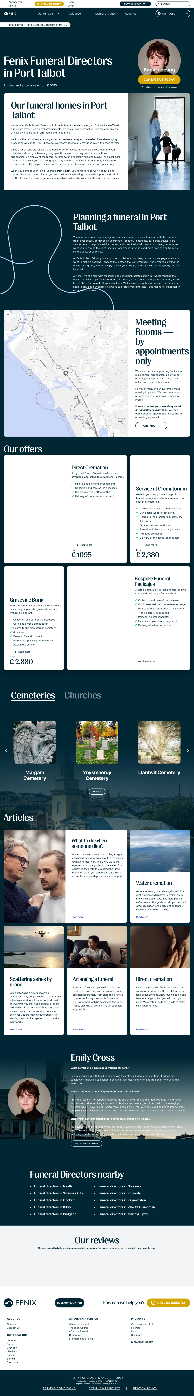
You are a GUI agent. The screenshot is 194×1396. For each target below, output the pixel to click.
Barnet (10, 1344)
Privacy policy (145, 1388)
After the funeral (78, 1331)
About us (13, 1318)
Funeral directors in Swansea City (58, 1193)
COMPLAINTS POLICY (104, 1388)
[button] (66, 373)
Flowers (135, 1327)
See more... (13, 1362)
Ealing (10, 1354)
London (11, 1340)
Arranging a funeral (83, 1318)
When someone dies (80, 1324)
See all (97, 791)
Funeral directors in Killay (52, 1207)
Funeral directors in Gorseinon (121, 1186)
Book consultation (135, 4)
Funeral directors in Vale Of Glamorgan (127, 1207)
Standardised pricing (81, 1338)
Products (138, 1318)
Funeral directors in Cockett (54, 1200)
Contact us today (159, 79)
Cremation (75, 1335)
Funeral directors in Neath (53, 1186)
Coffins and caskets (142, 1324)
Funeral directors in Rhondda (120, 1193)
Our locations (17, 1335)
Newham (12, 1351)
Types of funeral (78, 1327)
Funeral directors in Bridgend (55, 1214)
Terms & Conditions (59, 1388)
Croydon (12, 1347)
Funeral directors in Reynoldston (122, 1200)
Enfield (11, 1358)
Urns (134, 1331)
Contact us (13, 1327)
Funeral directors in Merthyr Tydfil (123, 1214)
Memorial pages (142, 1342)
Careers (11, 1324)
